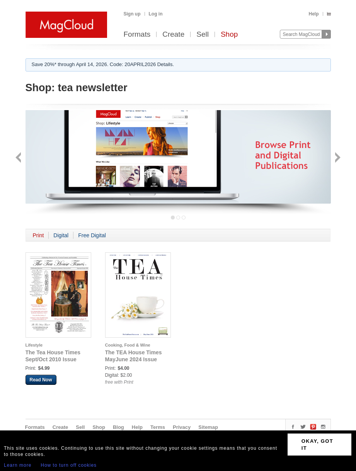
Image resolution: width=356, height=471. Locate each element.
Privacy (182, 427)
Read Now (41, 380)
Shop (229, 34)
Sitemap (208, 427)
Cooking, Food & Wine (127, 345)
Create (173, 34)
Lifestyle (34, 345)
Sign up (132, 14)
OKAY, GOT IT (317, 444)
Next (337, 158)
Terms (157, 427)
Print (38, 235)
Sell (202, 34)
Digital (60, 235)
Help (313, 14)
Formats (137, 34)
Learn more (17, 465)
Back (19, 158)
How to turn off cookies (69, 465)
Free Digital (92, 235)
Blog (118, 427)
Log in (156, 14)
